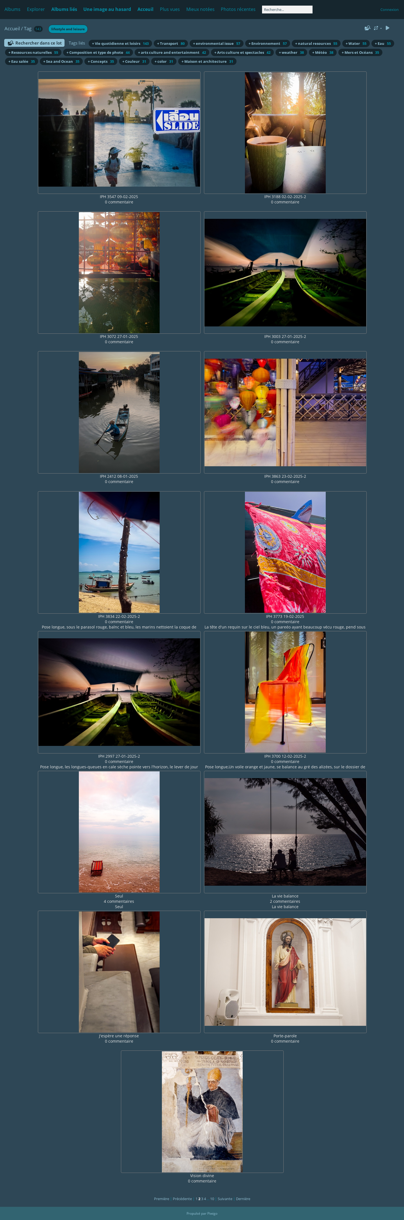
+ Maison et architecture (207, 61)
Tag (27, 28)
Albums (12, 9)
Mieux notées (200, 9)
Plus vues (170, 9)
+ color (164, 61)
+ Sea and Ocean (61, 61)
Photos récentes (238, 9)
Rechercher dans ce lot (38, 43)
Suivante (225, 1198)
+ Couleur (134, 61)
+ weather (291, 52)
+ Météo (322, 52)
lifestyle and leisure (68, 29)
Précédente (182, 1198)
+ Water (356, 43)
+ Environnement (268, 43)
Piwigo (212, 1213)
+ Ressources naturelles (33, 52)
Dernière (243, 1198)
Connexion (389, 9)
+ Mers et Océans (360, 52)
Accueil (12, 28)
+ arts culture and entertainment (172, 52)
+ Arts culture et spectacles (242, 52)
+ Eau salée (21, 61)
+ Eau (383, 43)
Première (161, 1198)
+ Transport (171, 43)
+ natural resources (316, 43)
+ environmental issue (216, 43)
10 (212, 1198)
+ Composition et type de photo (98, 52)
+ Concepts (101, 61)
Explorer (36, 9)
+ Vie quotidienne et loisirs (120, 43)
